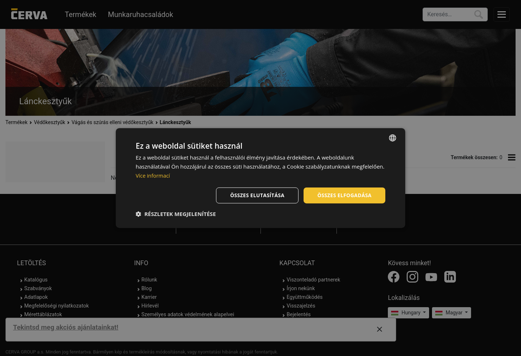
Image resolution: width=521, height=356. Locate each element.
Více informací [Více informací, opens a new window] (153, 175)
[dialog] (260, 178)
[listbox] (392, 137)
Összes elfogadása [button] (344, 194)
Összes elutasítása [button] (256, 194)
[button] (176, 214)
